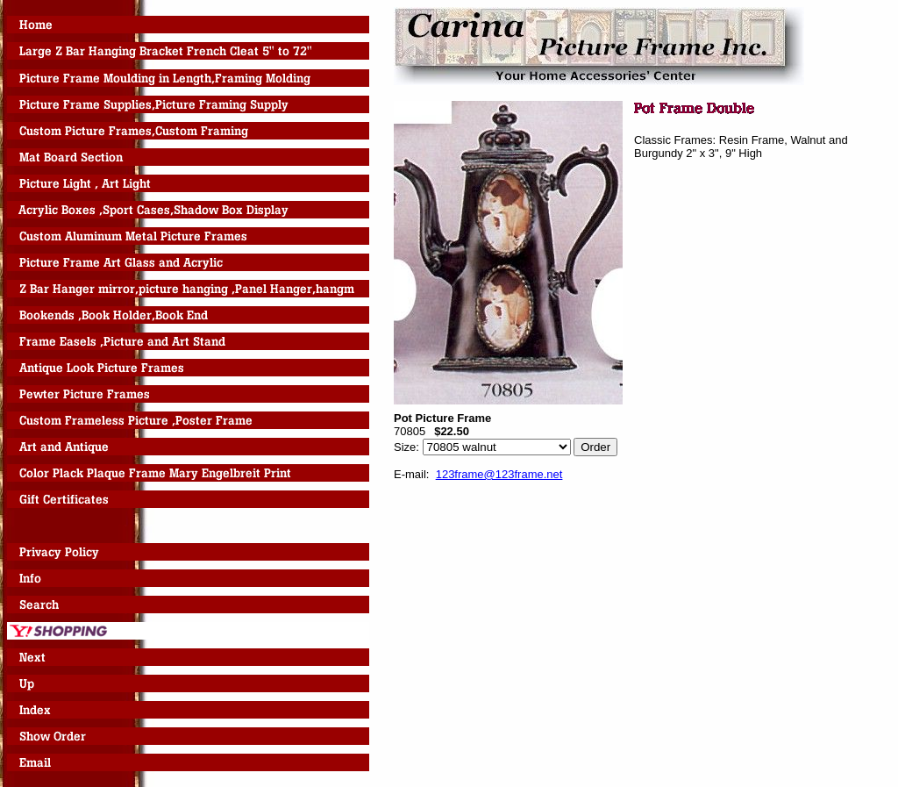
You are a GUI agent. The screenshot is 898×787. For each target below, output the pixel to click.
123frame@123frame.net (499, 474)
